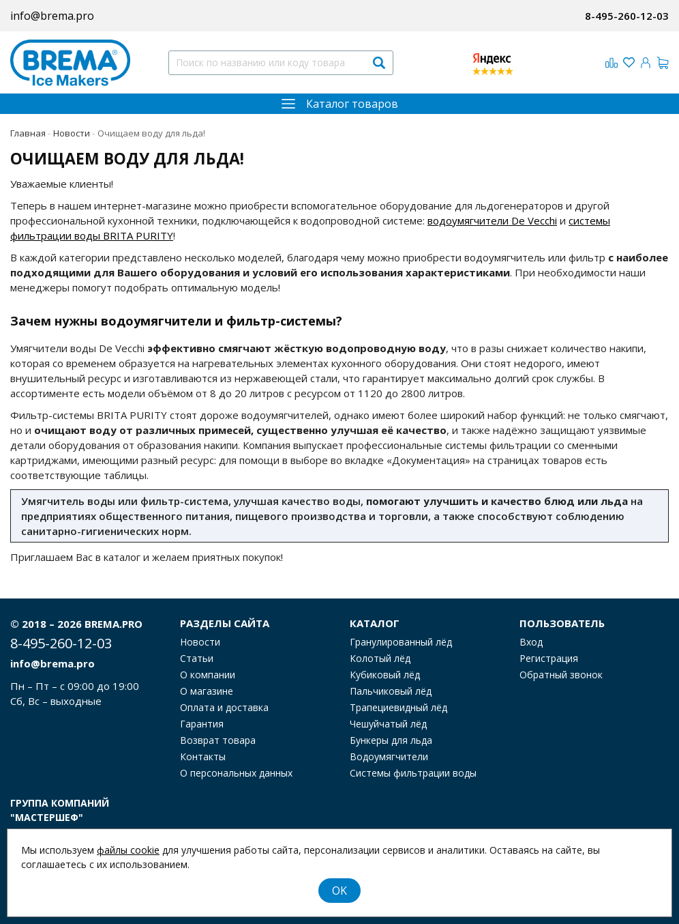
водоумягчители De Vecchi (492, 220)
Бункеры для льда (391, 740)
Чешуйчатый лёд (388, 724)
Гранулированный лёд (401, 642)
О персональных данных (236, 773)
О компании (207, 675)
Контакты (203, 757)
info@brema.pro (52, 15)
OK (339, 890)
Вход (531, 642)
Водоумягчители (389, 757)
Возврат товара (218, 740)
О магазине (206, 691)
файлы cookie (128, 849)
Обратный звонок (561, 675)
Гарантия (202, 724)
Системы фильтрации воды (413, 773)
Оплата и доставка (224, 707)
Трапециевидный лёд (398, 707)
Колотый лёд (380, 658)
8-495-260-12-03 (627, 16)
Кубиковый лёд (385, 675)
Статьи (196, 658)
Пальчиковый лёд (391, 691)
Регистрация (548, 658)
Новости (200, 642)
